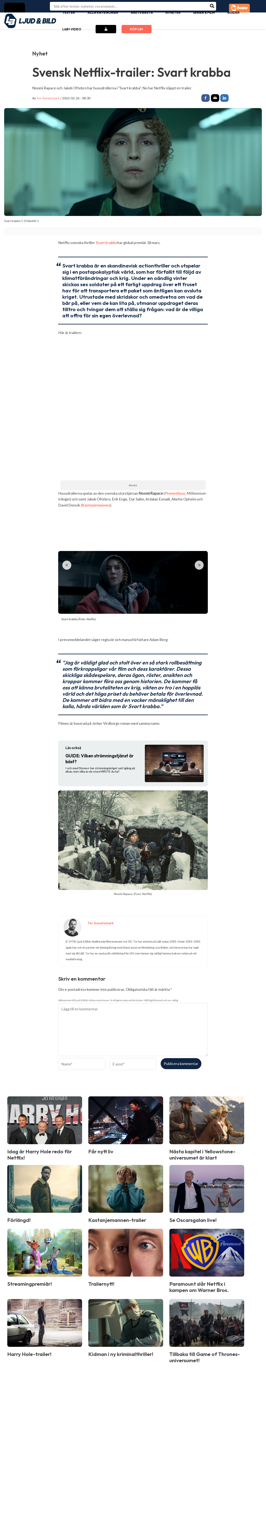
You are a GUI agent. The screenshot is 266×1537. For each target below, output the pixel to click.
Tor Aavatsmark (48, 98)
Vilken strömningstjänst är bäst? (99, 759)
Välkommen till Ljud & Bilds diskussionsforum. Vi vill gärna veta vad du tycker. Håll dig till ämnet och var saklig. (118, 1000)
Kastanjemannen (96, 505)
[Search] (212, 6)
